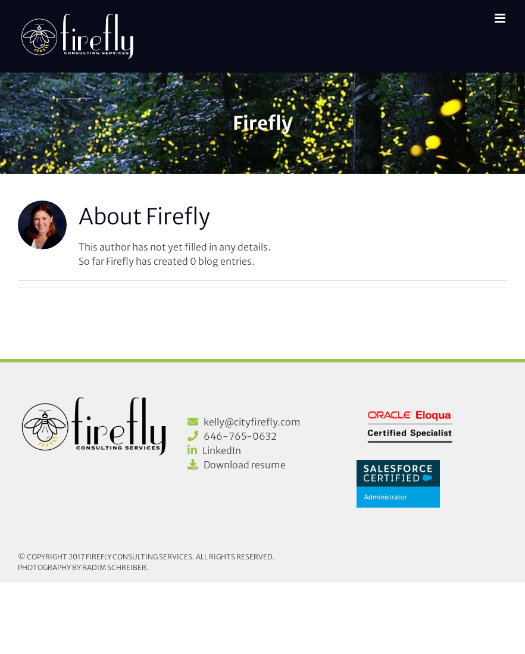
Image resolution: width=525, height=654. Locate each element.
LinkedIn (221, 450)
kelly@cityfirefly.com (252, 422)
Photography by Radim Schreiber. (83, 567)
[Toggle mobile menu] (501, 18)
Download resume (245, 465)
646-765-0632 (240, 436)
